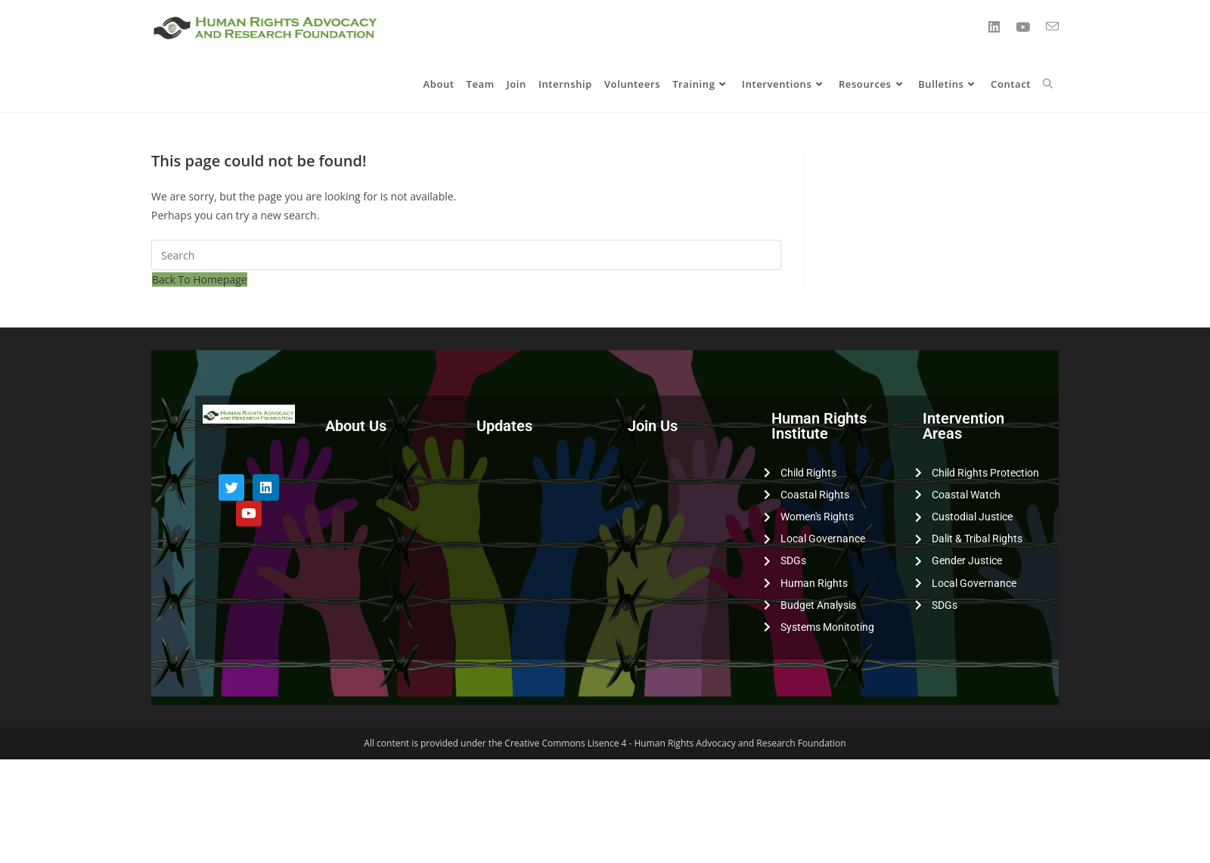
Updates (504, 426)
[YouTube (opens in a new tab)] (1023, 26)
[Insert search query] (466, 255)
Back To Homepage (199, 279)
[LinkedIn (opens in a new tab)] (994, 26)
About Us (355, 426)
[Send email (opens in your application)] (1052, 26)
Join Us (653, 426)
